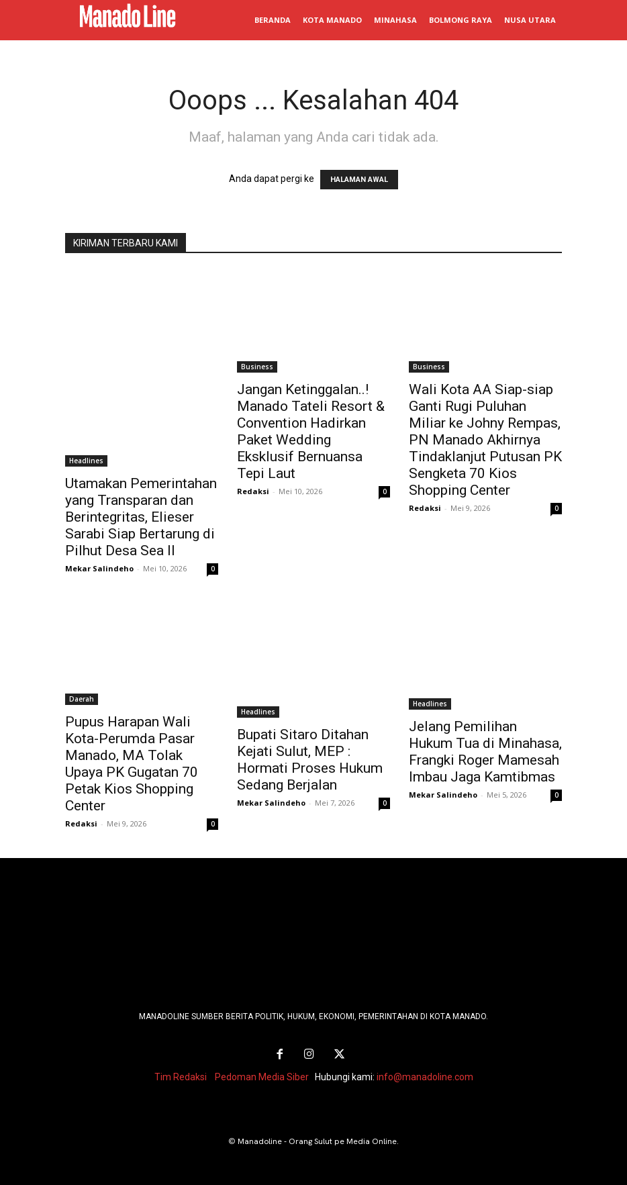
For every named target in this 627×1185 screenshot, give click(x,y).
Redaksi (253, 491)
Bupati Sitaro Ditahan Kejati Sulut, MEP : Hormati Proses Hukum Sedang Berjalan (310, 759)
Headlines (86, 460)
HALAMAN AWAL (359, 179)
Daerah (81, 699)
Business (257, 366)
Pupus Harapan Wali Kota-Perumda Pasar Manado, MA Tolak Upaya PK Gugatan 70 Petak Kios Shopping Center (131, 764)
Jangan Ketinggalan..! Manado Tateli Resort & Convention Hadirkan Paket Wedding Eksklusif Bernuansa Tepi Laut (311, 431)
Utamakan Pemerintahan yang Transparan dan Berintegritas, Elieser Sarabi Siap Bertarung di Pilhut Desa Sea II (141, 517)
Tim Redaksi (180, 1075)
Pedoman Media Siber (262, 1075)
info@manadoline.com (425, 1075)
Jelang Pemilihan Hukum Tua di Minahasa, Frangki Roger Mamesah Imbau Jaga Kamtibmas (485, 751)
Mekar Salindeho (99, 568)
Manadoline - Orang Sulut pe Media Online (317, 1139)
